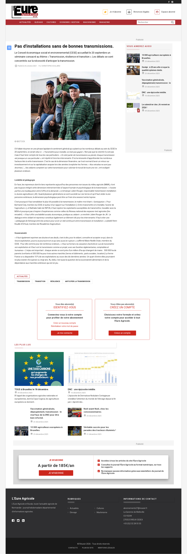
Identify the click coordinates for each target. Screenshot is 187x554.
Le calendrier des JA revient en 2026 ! (156, 106)
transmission (23, 282)
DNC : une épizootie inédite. (154, 92)
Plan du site (87, 548)
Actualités (25, 22)
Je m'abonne (112, 12)
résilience (55, 282)
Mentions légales (106, 548)
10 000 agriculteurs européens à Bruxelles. (156, 56)
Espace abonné (168, 12)
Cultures (52, 22)
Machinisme (90, 22)
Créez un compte (122, 333)
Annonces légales (139, 12)
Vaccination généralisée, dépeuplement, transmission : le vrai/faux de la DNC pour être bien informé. (156, 84)
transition (40, 282)
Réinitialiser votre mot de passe (64, 326)
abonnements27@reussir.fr (135, 508)
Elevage (39, 22)
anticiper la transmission (77, 282)
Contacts (73, 548)
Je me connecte (64, 333)
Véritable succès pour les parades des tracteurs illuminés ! (100, 429)
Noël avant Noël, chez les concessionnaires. (96, 410)
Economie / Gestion (70, 22)
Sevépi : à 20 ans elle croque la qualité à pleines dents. (155, 68)
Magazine (106, 22)
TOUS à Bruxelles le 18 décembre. (32, 389)
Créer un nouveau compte (64, 323)
